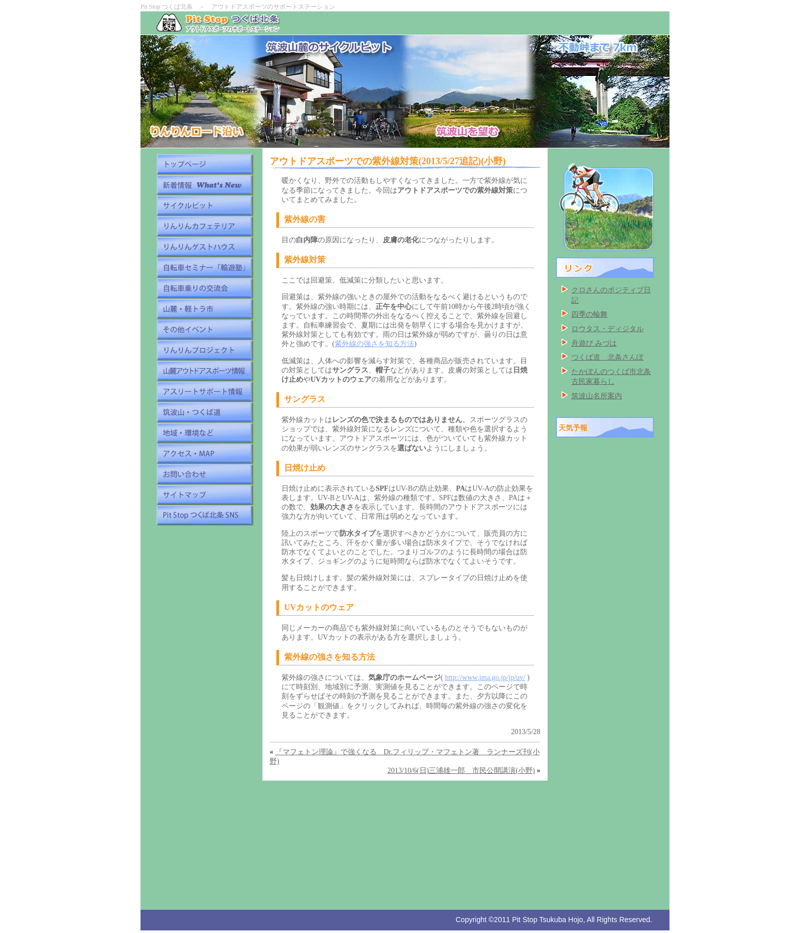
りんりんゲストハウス (205, 246)
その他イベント (205, 329)
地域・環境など (205, 432)
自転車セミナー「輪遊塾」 (205, 267)
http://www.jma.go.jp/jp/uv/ (485, 677)
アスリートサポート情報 (205, 391)
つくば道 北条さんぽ (607, 357)
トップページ (205, 163)
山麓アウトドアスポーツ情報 (205, 370)
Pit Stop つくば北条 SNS (205, 515)
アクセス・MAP (205, 453)
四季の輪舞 (589, 314)
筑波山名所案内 (596, 396)
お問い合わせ (205, 473)
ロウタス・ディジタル (607, 329)
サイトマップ (205, 494)
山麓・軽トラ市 (205, 308)
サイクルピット (205, 205)
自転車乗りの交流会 (205, 287)
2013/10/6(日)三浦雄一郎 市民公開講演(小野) (461, 770)
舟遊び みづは (594, 343)
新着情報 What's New (205, 184)
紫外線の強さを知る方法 (374, 344)
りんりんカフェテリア (205, 225)
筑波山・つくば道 (205, 411)
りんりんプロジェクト (205, 349)
